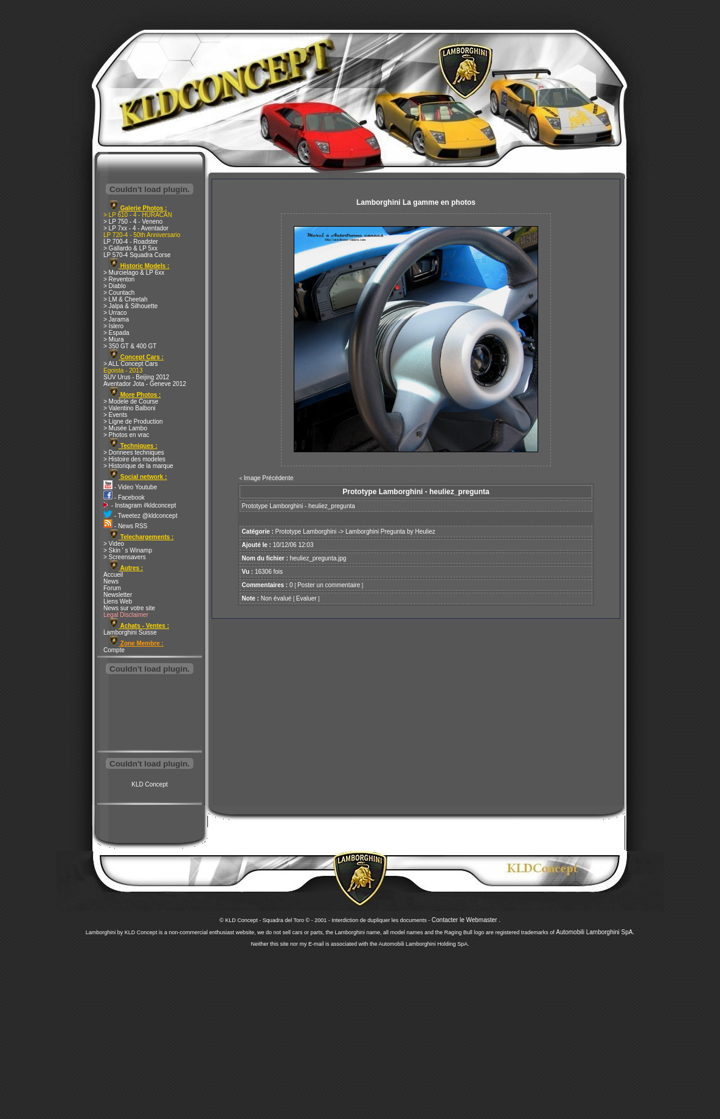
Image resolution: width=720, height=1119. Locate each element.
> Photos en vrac (126, 435)
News (111, 581)
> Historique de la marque (138, 466)
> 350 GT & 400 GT (129, 346)
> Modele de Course (130, 401)
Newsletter (117, 594)
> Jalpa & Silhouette (130, 306)
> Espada (116, 332)
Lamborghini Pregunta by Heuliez (390, 531)
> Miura (113, 339)
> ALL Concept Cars (130, 363)
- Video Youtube (130, 487)
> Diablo (114, 286)
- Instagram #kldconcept (139, 505)
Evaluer (306, 598)
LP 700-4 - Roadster (130, 241)
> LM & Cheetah (125, 299)
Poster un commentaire (328, 585)
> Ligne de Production (133, 421)
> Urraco (115, 312)
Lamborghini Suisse (130, 632)
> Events (115, 414)
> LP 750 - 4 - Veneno (132, 221)
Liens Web (117, 601)
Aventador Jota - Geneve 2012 (144, 383)
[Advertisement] (149, 713)
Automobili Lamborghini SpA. (595, 932)
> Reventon (118, 279)
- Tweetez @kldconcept (140, 515)
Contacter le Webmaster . (466, 920)
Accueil (113, 574)
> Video (113, 543)
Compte (114, 650)
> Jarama (116, 319)
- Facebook (124, 497)
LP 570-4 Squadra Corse (136, 255)
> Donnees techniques (133, 452)
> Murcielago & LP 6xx (133, 272)
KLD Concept (149, 784)
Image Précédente (269, 478)
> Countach (118, 292)
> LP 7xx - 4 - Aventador (135, 228)
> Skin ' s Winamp (127, 550)
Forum (112, 588)
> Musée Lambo (125, 428)
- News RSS (125, 526)
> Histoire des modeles (134, 459)
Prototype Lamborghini (306, 531)
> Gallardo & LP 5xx (130, 248)
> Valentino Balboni (129, 408)
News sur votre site (129, 608)
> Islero (113, 326)
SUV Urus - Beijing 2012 (136, 377)
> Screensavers (124, 557)
